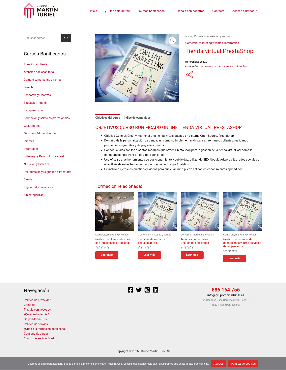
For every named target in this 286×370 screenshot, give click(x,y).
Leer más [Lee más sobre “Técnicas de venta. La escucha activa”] (152, 256)
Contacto (221, 11)
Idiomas (29, 145)
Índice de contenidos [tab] (139, 118)
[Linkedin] (155, 292)
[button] (172, 40)
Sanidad (29, 189)
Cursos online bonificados (41, 340)
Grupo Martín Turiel (36, 321)
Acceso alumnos (244, 11)
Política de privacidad (38, 301)
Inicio (104, 11)
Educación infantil (35, 102)
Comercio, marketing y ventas (43, 79)
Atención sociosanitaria (39, 72)
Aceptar (219, 363)
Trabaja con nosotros (195, 11)
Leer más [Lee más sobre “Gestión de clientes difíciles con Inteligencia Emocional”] (109, 256)
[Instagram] (147, 292)
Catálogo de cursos (36, 335)
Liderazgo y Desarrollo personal (45, 160)
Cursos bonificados (159, 11)
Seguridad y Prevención (39, 196)
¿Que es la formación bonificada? (46, 330)
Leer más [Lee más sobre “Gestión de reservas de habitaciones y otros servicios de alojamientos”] (237, 260)
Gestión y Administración (40, 137)
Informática (31, 153)
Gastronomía (32, 130)
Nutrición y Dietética (37, 168)
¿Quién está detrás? (127, 11)
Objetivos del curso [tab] (108, 118)
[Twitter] (139, 292)
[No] (281, 364)
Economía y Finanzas (38, 94)
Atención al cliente (36, 64)
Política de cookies (36, 325)
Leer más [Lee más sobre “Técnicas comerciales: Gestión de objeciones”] (195, 256)
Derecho (29, 87)
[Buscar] (66, 38)
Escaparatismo (34, 109)
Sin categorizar (34, 203)
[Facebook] (130, 292)
